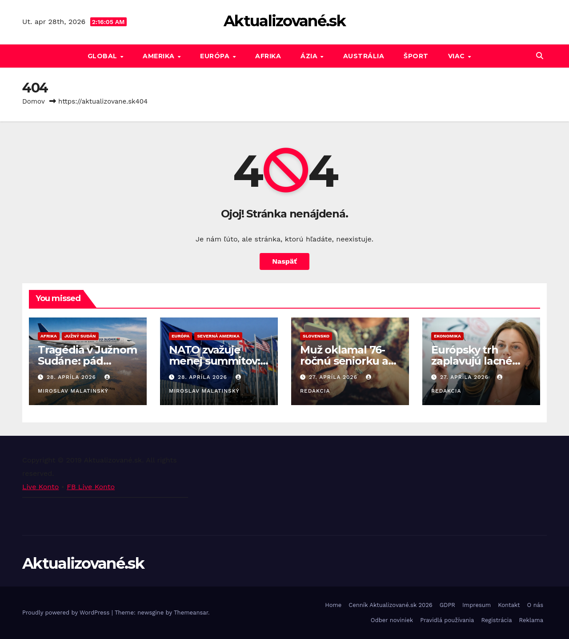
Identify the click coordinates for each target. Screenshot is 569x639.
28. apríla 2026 (72, 377)
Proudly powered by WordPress (67, 612)
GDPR (447, 605)
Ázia (310, 56)
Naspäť (284, 261)
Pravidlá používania (447, 620)
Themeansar (191, 612)
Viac (457, 56)
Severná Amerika (218, 336)
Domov (33, 101)
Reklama (531, 620)
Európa (216, 56)
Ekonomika (447, 336)
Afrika (268, 56)
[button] (539, 56)
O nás (535, 605)
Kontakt (509, 605)
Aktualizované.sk (284, 21)
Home (333, 605)
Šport (416, 56)
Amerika (159, 56)
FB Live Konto (91, 486)
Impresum (476, 605)
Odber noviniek (392, 620)
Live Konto (40, 486)
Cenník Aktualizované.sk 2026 (390, 605)
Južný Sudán (80, 336)
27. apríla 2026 (334, 377)
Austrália (364, 56)
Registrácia (496, 620)
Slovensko (316, 336)
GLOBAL (104, 56)
